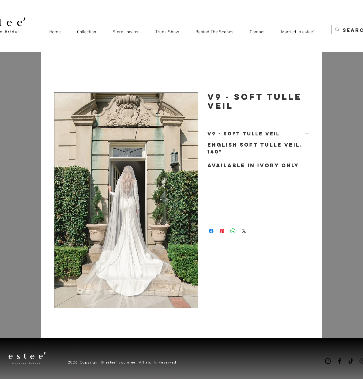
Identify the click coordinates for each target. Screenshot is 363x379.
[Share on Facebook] (211, 231)
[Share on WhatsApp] (232, 231)
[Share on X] (243, 231)
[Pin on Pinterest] (222, 231)
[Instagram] (327, 361)
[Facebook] (339, 361)
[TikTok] (350, 361)
